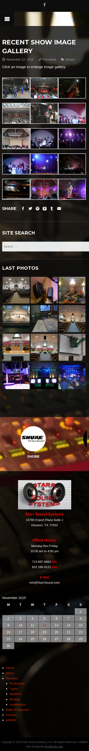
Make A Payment (17, 710)
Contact (11, 715)
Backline (15, 694)
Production (17, 683)
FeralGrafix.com (53, 746)
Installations (18, 704)
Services (12, 678)
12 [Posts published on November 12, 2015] (45, 625)
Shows (70, 59)
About (10, 673)
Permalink (49, 59)
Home (10, 668)
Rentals (15, 699)
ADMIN (11, 720)
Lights (14, 688)
